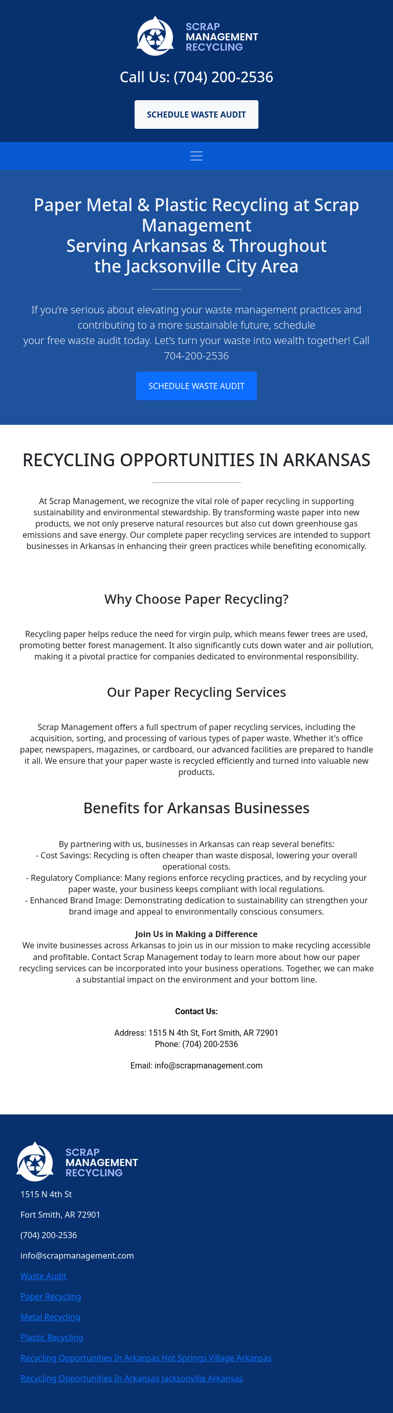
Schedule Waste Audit (196, 114)
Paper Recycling (50, 1296)
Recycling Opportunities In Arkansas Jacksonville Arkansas (131, 1378)
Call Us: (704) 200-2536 (196, 76)
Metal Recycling (50, 1317)
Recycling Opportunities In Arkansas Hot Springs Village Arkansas (146, 1357)
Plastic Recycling (51, 1337)
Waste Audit (43, 1276)
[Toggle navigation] (196, 156)
